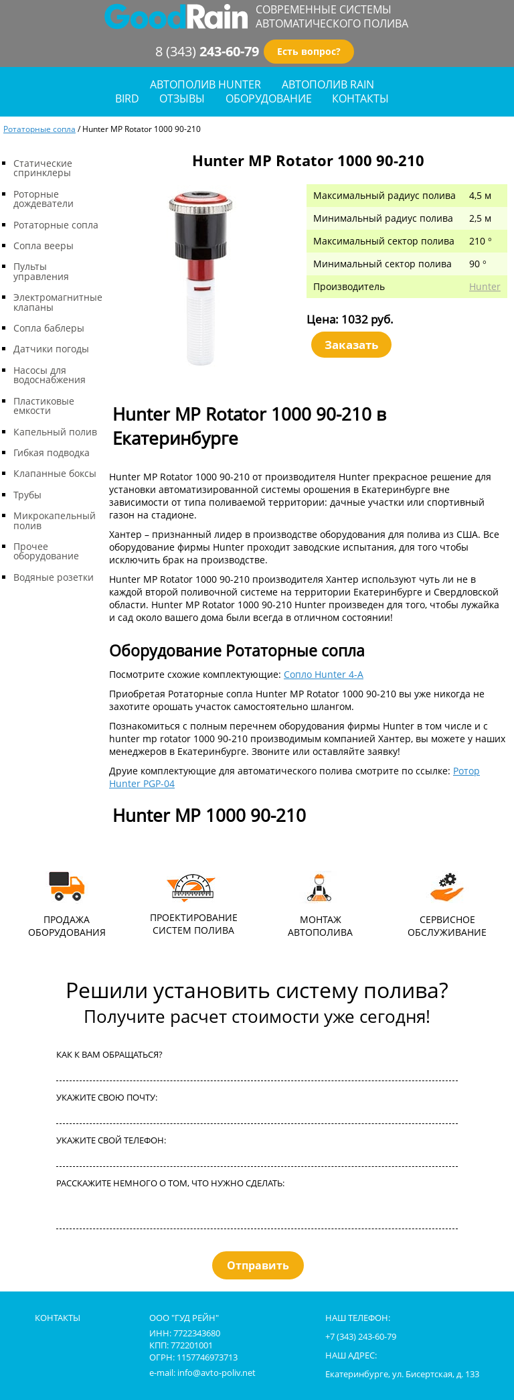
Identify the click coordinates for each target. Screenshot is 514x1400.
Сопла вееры (43, 245)
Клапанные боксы (54, 473)
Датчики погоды (51, 348)
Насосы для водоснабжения (49, 375)
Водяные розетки (53, 577)
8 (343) (207, 51)
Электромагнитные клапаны (57, 302)
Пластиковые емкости (43, 406)
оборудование (269, 99)
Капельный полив (55, 431)
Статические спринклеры (42, 168)
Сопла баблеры (48, 328)
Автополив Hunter (205, 85)
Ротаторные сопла (39, 128)
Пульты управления (41, 271)
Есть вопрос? (309, 51)
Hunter (485, 286)
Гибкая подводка (51, 452)
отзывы (182, 99)
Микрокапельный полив (54, 520)
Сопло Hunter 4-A (323, 674)
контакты (360, 99)
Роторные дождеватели (43, 199)
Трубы (27, 494)
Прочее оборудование (46, 551)
